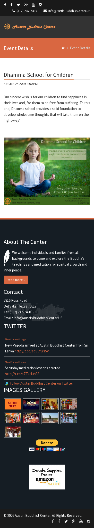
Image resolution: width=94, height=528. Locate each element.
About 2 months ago (15, 362)
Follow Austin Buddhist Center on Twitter (41, 383)
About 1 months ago (15, 339)
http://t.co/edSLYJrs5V (32, 351)
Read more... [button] (16, 280)
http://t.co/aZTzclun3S (22, 373)
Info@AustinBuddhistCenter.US (69, 11)
